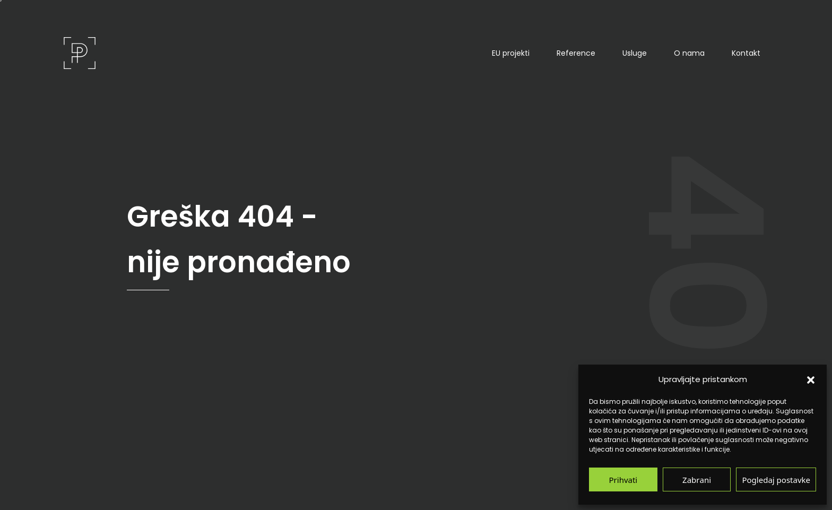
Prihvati (623, 479)
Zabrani (696, 479)
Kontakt (746, 53)
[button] (810, 379)
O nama (689, 53)
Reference (576, 53)
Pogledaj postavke (776, 479)
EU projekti (511, 53)
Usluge (634, 53)
